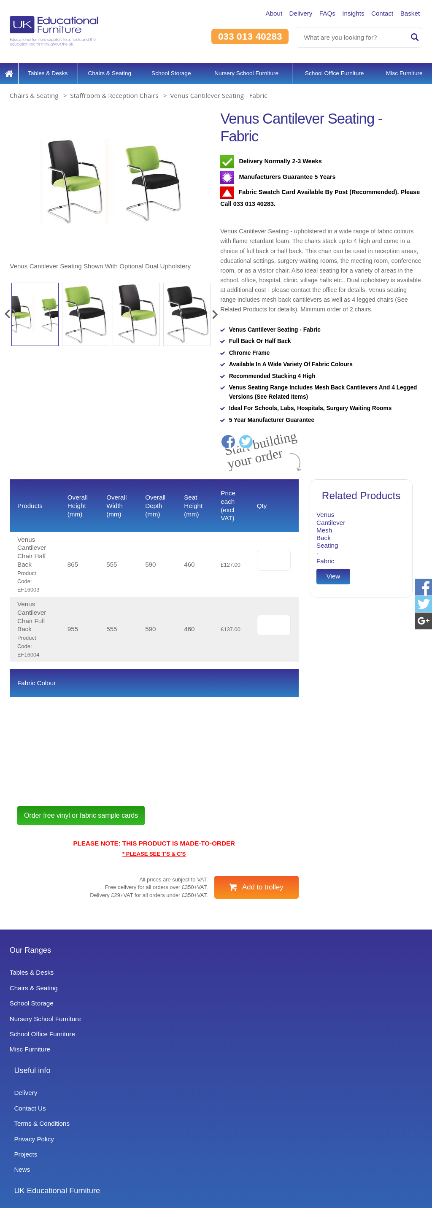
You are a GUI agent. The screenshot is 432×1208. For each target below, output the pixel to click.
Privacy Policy (172, 1079)
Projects (163, 1095)
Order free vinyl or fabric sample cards (92, 875)
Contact (378, 13)
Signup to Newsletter (216, 1188)
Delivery (289, 13)
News (159, 1110)
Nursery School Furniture (243, 69)
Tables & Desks (46, 69)
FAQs (318, 13)
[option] (111, 187)
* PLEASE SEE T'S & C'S (154, 914)
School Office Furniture (332, 69)
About (259, 13)
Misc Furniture (404, 69)
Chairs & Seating (106, 69)
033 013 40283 (246, 36)
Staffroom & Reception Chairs (114, 92)
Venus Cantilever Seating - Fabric (218, 92)
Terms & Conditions (180, 1064)
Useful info (170, 1010)
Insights (346, 13)
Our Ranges (33, 1010)
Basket (408, 13)
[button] (7, 310)
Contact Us (168, 1048)
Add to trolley (263, 947)
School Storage (167, 69)
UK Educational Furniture (339, 1010)
